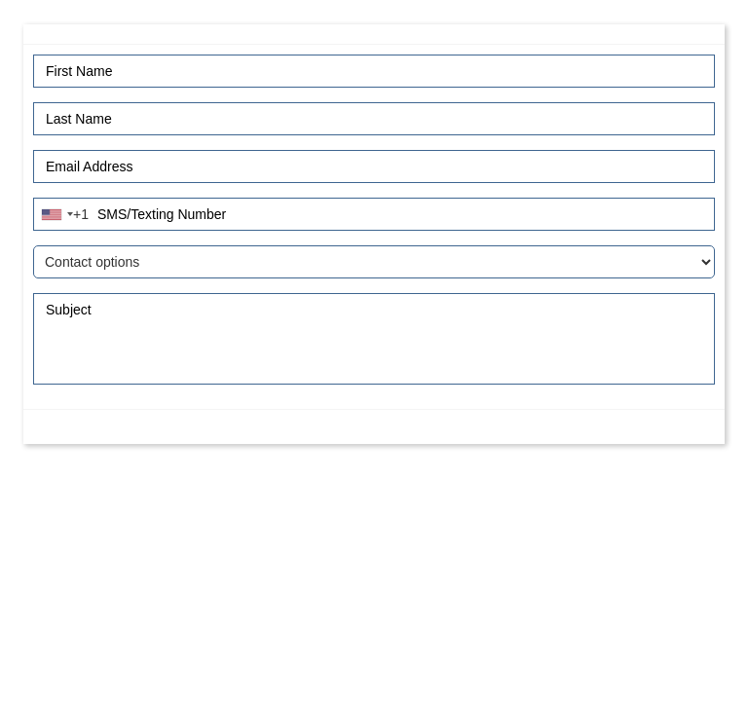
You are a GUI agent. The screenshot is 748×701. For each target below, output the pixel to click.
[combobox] (64, 214)
